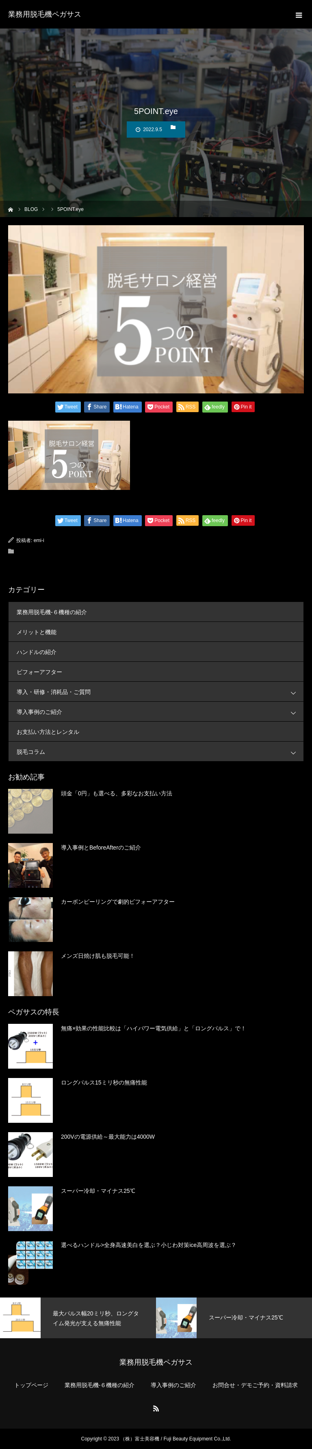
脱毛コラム (160, 752)
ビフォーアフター (39, 672)
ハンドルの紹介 (36, 652)
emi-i (39, 540)
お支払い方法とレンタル (48, 732)
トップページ (31, 1385)
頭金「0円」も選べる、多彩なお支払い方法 (116, 793)
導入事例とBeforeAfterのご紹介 (101, 847)
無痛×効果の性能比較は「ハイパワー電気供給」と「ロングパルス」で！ (153, 1028)
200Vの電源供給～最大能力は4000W (108, 1136)
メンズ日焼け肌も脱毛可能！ (98, 956)
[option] (78, 1318)
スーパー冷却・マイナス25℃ (98, 1191)
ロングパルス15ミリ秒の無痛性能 (104, 1082)
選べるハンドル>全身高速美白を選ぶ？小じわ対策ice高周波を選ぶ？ (148, 1245)
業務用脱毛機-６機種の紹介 (52, 612)
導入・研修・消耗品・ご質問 (160, 692)
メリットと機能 (36, 632)
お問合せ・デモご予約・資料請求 (255, 1385)
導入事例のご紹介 (160, 712)
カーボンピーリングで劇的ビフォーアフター (118, 901)
